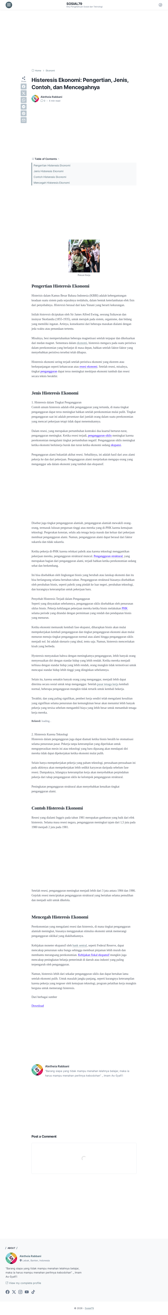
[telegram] (24, 107)
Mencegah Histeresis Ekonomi (52, 182)
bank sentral (80, 945)
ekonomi (82, 343)
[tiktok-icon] (33, 1292)
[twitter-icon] (14, 1292)
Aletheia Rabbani (30, 1256)
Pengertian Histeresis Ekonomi (52, 165)
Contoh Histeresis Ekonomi (50, 177)
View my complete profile (23, 1283)
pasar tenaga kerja (107, 684)
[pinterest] (24, 113)
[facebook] (24, 86)
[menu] (9, 5)
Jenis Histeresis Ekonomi (48, 171)
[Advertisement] (84, 39)
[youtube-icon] (27, 1292)
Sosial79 (74, 4)
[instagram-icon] (20, 1292)
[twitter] (24, 93)
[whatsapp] (24, 100)
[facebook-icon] (8, 1292)
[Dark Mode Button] (160, 5)
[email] (24, 120)
